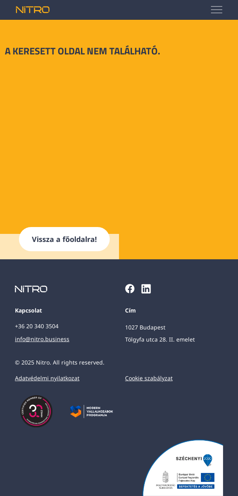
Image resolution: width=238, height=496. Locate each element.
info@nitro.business (42, 339)
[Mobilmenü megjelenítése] (217, 9)
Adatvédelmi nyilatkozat (47, 378)
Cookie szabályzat (149, 378)
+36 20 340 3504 (36, 326)
